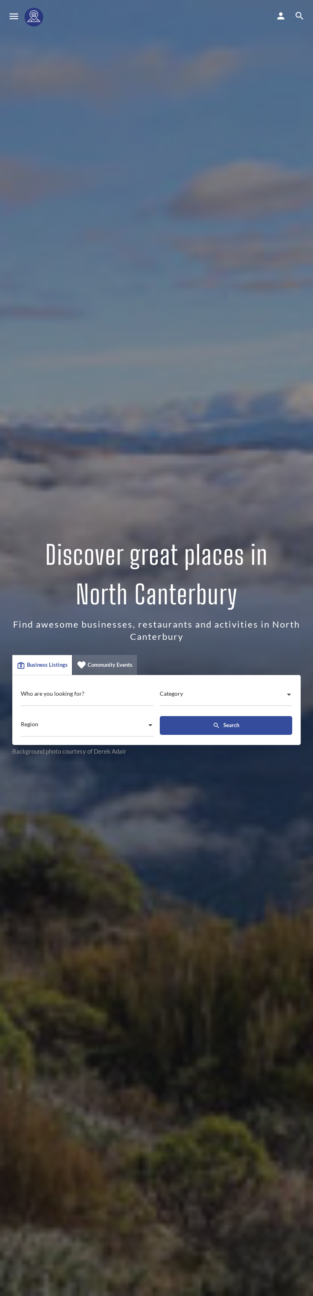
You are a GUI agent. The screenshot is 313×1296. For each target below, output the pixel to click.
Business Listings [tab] (42, 665)
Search (226, 726)
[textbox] (226, 696)
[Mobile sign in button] (281, 16)
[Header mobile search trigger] (299, 16)
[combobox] (226, 696)
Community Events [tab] (104, 665)
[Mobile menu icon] (14, 17)
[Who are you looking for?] (87, 696)
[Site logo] (35, 17)
